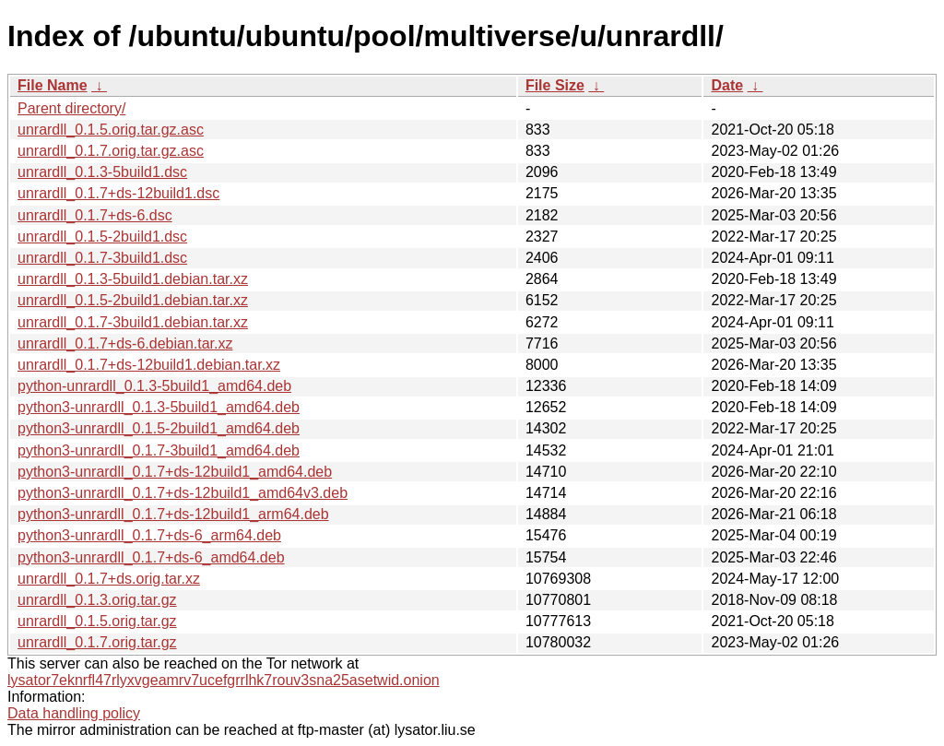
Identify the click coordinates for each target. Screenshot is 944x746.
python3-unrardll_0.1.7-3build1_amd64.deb (159, 450)
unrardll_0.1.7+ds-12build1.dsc (118, 193)
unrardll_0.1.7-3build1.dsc (102, 258)
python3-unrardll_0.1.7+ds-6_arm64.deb (149, 535)
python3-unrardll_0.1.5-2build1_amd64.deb (159, 428)
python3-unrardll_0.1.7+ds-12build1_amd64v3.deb (183, 493)
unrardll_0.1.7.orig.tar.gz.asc (111, 151)
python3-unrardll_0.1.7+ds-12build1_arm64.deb (173, 514)
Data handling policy (73, 713)
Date (727, 85)
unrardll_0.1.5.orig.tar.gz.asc (111, 129)
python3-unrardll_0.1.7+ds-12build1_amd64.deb (175, 472)
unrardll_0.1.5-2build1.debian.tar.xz (133, 300)
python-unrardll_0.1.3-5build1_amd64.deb (154, 386)
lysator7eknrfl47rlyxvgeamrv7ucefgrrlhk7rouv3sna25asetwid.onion (223, 680)
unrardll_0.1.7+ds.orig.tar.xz (109, 578)
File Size (554, 85)
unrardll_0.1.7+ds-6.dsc (95, 215)
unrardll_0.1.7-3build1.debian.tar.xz (133, 322)
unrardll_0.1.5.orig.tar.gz (97, 621)
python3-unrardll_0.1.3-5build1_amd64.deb (159, 407)
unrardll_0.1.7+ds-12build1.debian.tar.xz (149, 365)
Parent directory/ (71, 108)
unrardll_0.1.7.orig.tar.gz (97, 642)
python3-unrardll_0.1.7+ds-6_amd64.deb (151, 557)
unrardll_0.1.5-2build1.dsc (102, 236)
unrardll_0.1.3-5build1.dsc (102, 172)
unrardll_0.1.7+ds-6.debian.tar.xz (125, 343)
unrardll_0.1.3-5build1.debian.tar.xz (133, 279)
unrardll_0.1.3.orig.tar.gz (97, 600)
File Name (53, 85)
